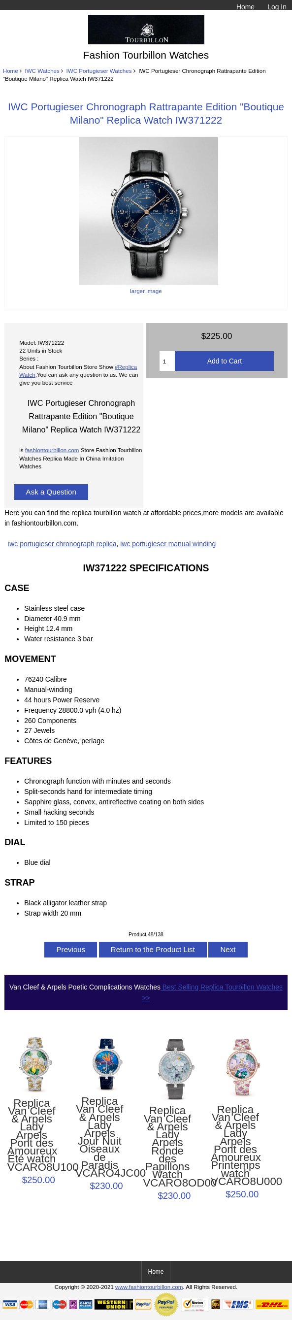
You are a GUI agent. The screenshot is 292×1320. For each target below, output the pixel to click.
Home (245, 7)
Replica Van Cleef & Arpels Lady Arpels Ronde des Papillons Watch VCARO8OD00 (167, 1147)
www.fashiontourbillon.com (149, 1287)
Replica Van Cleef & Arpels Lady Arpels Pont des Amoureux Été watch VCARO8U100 (31, 1135)
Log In (277, 7)
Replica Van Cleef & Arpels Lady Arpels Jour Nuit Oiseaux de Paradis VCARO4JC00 (99, 1137)
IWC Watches (42, 70)
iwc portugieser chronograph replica (62, 544)
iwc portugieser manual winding (168, 544)
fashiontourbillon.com (52, 450)
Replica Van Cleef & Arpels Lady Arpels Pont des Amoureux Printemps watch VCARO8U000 (235, 1146)
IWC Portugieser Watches (99, 70)
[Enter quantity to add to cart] (167, 361)
